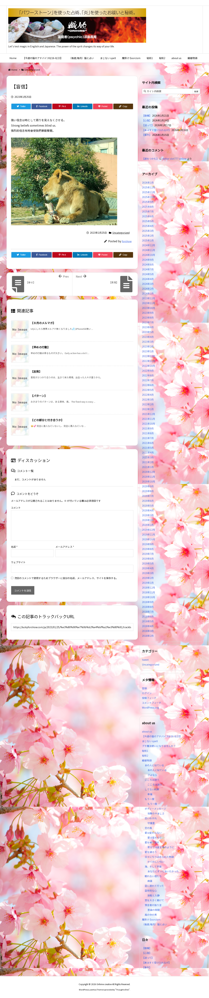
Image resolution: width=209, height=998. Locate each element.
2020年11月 (148, 476)
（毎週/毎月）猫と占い (154, 924)
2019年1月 (148, 582)
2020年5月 (148, 505)
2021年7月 (148, 438)
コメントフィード (151, 702)
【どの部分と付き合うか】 (47, 420)
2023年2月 (148, 346)
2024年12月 (148, 245)
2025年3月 (148, 230)
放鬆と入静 (153, 895)
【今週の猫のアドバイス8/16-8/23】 (162, 736)
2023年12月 (148, 298)
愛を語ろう (151, 852)
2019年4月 (148, 568)
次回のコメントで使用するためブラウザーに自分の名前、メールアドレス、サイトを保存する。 (66, 572)
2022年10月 (148, 365)
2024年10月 (148, 255)
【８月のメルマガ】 (43, 323)
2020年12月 (148, 472)
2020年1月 (148, 525)
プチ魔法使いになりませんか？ (159, 746)
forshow (127, 241)
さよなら (152, 775)
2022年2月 (148, 404)
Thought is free (122, 989)
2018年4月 (148, 626)
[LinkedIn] (82, 106)
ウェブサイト (18, 556)
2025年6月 (148, 216)
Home (14, 69)
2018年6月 (148, 616)
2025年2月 (148, 235)
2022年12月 (148, 356)
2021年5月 (148, 447)
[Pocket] (103, 106)
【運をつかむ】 (150, 158)
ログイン (147, 693)
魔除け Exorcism (151, 919)
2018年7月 (148, 611)
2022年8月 (148, 375)
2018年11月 (148, 592)
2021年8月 (148, 433)
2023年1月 (148, 351)
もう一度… (153, 803)
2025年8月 (148, 206)
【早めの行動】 (40, 347)
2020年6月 (148, 500)
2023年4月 (148, 337)
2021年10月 (148, 423)
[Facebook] (42, 106)
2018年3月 (148, 631)
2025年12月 (148, 187)
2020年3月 (148, 515)
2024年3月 (148, 283)
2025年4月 (148, 226)
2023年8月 (148, 317)
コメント (16, 507)
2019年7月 (148, 553)
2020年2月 (148, 520)
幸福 (149, 794)
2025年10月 (148, 197)
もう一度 (149, 799)
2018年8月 (148, 607)
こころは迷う (152, 779)
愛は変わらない (153, 832)
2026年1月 (148, 182)
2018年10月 (148, 597)
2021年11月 (148, 418)
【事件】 (147, 135)
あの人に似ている (154, 765)
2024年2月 (148, 288)
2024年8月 (148, 264)
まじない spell (150, 741)
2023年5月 (148, 332)
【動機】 (147, 115)
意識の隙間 (153, 910)
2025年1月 (148, 240)
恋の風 (148, 828)
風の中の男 (151, 914)
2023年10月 (148, 308)
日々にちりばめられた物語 (159, 857)
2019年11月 (148, 534)
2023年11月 (148, 303)
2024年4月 (148, 279)
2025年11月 (148, 192)
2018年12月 (148, 587)
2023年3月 (148, 341)
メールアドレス (64, 541)
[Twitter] (21, 106)
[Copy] (123, 106)
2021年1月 (148, 467)
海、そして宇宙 (153, 866)
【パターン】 (39, 396)
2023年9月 (148, 312)
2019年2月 (148, 578)
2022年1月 (148, 409)
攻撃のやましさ (157, 813)
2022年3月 (148, 399)
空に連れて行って (154, 885)
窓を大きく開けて (154, 900)
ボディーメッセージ (155, 808)
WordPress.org (150, 707)
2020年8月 (148, 491)
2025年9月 (148, 202)
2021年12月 (148, 414)
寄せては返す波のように (160, 847)
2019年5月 (148, 563)
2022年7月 (148, 380)
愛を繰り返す (152, 842)
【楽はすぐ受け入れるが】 (156, 130)
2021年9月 (148, 428)
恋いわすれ (151, 818)
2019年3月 (148, 573)
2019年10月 (148, 539)
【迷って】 (148, 125)
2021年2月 (148, 462)
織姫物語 (147, 760)
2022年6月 (148, 385)
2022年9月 (148, 370)
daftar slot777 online (174, 158)
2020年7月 (148, 496)
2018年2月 (148, 635)
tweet (145, 659)
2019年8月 (148, 549)
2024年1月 (148, 293)
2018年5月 (148, 621)
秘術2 (145, 755)
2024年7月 (148, 269)
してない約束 (152, 789)
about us (147, 731)
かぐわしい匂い (155, 861)
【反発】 (36, 371)
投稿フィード (149, 698)
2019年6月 (148, 558)
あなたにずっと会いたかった (163, 871)
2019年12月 (148, 529)
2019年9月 (148, 544)
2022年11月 (148, 361)
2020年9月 (148, 486)
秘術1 (145, 750)
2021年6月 (148, 443)
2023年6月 (148, 327)
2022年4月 (148, 394)
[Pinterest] (62, 106)
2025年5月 (148, 221)
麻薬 (149, 881)
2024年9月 (148, 259)
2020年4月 (148, 510)
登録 (144, 688)
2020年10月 (148, 481)
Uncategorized (32, 69)
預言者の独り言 (153, 905)
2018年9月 (148, 602)
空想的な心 (151, 890)
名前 (14, 541)
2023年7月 (148, 322)
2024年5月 (148, 274)
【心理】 (147, 120)
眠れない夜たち (153, 876)
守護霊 (151, 823)
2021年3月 (148, 457)
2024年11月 (148, 250)
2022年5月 (148, 390)
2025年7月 (148, 211)
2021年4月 (148, 452)
